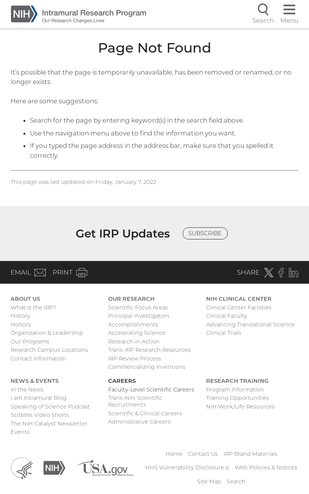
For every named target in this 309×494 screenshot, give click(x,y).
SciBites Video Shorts (40, 415)
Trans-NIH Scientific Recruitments (135, 401)
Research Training (237, 380)
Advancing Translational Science (250, 324)
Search (236, 481)
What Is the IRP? (33, 307)
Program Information (235, 389)
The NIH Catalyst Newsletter (49, 423)
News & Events (35, 380)
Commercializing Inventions (146, 367)
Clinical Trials (223, 332)
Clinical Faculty (226, 315)
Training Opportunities (237, 398)
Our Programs (30, 341)
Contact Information (38, 358)
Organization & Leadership (47, 332)
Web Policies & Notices (266, 467)
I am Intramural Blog (39, 398)
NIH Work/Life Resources (240, 406)
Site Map (209, 481)
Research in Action (134, 341)
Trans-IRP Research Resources (149, 349)
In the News (27, 389)
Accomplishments (133, 324)
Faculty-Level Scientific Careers (151, 389)
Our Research (131, 298)
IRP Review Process (134, 358)
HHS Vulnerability (187, 467)
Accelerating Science (137, 332)
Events (20, 432)
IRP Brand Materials (250, 454)
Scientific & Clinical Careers (145, 413)
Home (174, 454)
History (20, 315)
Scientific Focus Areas (138, 307)
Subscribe (205, 233)
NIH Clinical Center (239, 298)
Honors (21, 324)
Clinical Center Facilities (239, 307)
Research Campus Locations (49, 349)
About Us (25, 298)
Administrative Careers (139, 421)
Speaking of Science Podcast (50, 406)
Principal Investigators (138, 315)
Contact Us (203, 454)
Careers (122, 380)
